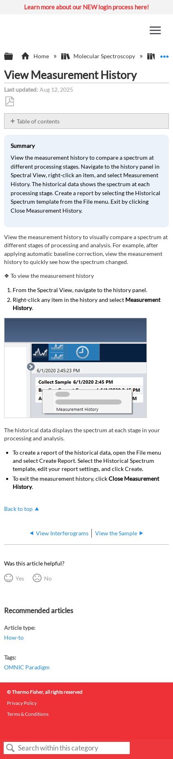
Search (10, 748)
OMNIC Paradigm (27, 667)
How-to (14, 637)
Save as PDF (9, 102)
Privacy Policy (22, 703)
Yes (20, 578)
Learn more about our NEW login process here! (86, 7)
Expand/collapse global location (164, 54)
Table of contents (38, 121)
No (48, 578)
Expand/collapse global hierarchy (14, 56)
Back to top (18, 508)
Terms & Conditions (28, 714)
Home (35, 56)
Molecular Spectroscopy (98, 56)
